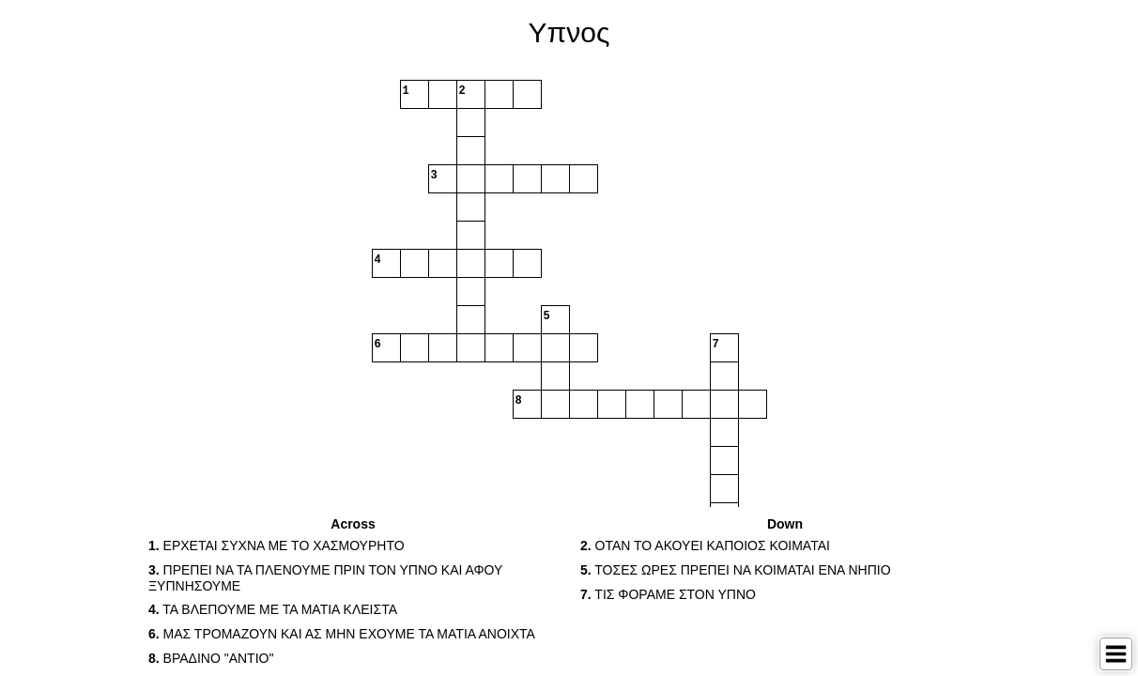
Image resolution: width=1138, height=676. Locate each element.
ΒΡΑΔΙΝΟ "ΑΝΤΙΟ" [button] (210, 658)
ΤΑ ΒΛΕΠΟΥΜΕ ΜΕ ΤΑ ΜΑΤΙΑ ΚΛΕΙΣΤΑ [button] (272, 609)
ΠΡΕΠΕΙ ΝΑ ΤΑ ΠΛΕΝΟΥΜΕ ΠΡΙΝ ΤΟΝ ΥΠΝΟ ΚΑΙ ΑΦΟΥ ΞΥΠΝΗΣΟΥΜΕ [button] (325, 577)
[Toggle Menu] (1116, 654)
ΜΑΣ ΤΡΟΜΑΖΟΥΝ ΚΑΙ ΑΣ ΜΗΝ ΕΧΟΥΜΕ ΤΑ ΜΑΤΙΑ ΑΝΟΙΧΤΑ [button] (341, 633)
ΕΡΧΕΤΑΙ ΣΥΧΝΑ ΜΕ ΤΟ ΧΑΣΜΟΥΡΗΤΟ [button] (276, 545)
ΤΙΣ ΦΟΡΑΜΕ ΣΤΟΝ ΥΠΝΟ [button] (668, 594)
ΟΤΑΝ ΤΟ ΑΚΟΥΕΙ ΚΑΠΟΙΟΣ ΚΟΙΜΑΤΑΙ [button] (705, 545)
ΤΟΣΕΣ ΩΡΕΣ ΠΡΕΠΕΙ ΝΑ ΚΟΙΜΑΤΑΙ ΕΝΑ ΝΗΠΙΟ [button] (735, 569)
